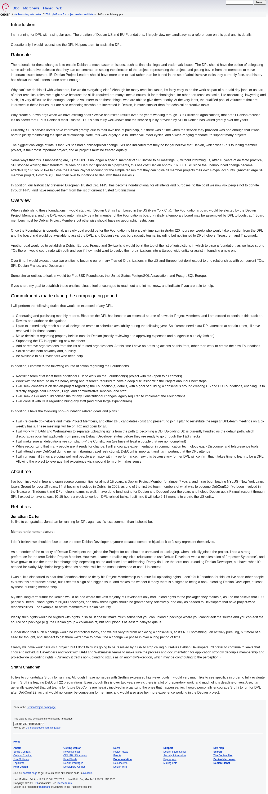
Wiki (59, 8)
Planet (48, 8)
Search (217, 751)
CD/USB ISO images (75, 755)
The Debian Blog (223, 755)
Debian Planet (221, 763)
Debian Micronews (224, 759)
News (116, 748)
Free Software (21, 759)
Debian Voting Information (28, 14)
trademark (44, 786)
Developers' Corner (74, 766)
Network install (71, 751)
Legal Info (18, 763)
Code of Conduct (22, 755)
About (17, 748)
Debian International (174, 751)
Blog (16, 8)
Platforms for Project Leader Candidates (73, 14)
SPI (36, 783)
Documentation (122, 759)
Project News (120, 751)
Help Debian (20, 766)
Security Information (174, 755)
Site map (218, 748)
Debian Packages (73, 763)
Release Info (120, 763)
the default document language (43, 727)
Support (168, 748)
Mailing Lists (170, 763)
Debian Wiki (120, 766)
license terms (64, 783)
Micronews (31, 8)
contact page (30, 773)
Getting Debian (72, 748)
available (87, 773)
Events (117, 755)
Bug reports (169, 759)
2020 (47, 14)
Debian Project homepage (41, 707)
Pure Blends (70, 759)
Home (16, 741)
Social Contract (21, 751)
